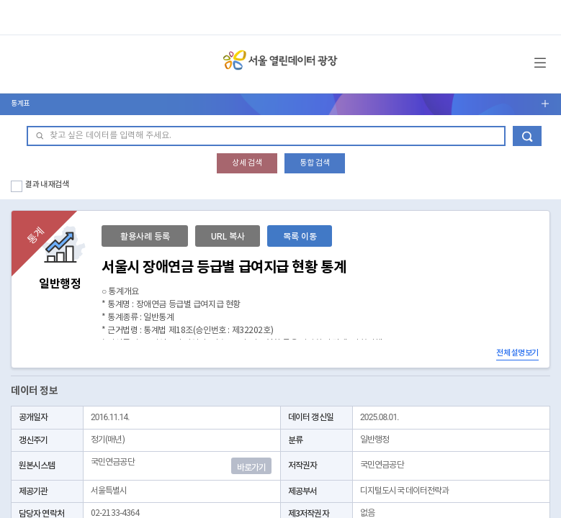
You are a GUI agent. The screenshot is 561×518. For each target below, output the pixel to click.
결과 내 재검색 (47, 184)
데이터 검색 (527, 136)
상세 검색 (247, 163)
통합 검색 (315, 163)
